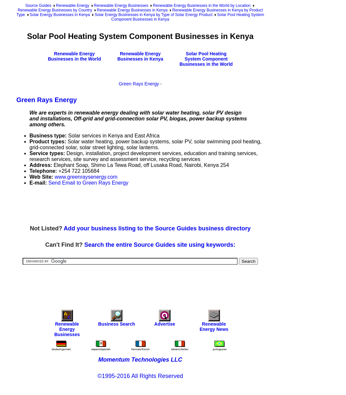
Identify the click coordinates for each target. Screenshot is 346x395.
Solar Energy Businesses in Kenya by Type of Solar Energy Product (153, 14)
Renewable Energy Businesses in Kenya (132, 10)
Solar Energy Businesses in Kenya (60, 14)
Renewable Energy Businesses (121, 5)
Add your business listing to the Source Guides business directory (157, 228)
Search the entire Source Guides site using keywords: (159, 245)
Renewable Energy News (214, 322)
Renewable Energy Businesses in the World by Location (201, 5)
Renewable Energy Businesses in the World (74, 56)
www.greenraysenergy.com (86, 177)
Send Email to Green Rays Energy (88, 183)
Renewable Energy (72, 5)
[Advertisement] (135, 206)
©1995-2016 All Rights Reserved (140, 376)
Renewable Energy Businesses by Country (55, 10)
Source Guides (38, 5)
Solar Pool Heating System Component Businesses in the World (206, 59)
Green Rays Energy (139, 83)
